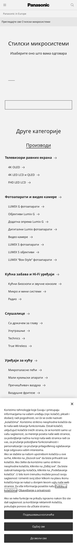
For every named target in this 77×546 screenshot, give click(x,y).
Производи (38, 145)
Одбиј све (38, 526)
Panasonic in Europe (14, 13)
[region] (38, 472)
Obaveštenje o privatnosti (34, 490)
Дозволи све (38, 538)
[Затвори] (72, 403)
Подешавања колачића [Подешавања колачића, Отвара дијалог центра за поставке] (38, 514)
